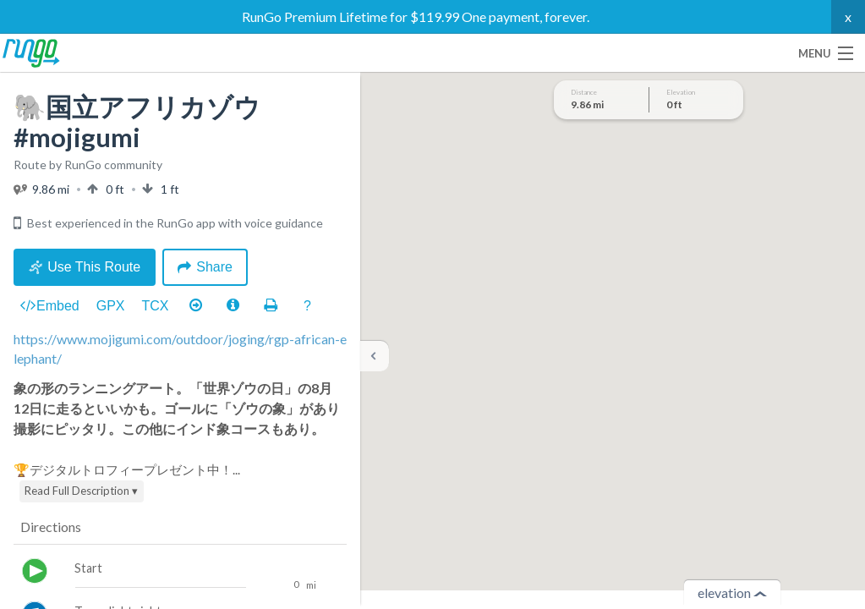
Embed (49, 306)
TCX (155, 306)
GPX (110, 306)
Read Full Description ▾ (81, 490)
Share (205, 267)
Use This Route (84, 267)
